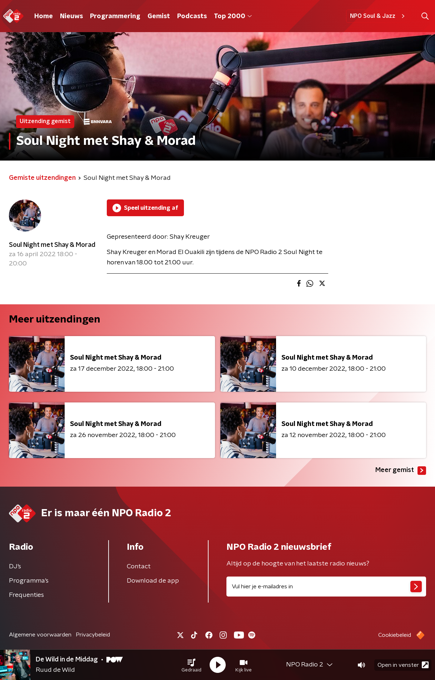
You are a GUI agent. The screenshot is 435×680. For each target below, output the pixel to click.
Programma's (29, 581)
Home (43, 16)
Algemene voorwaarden (40, 635)
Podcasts (192, 16)
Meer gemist (400, 470)
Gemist (159, 16)
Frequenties (26, 595)
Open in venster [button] (403, 664)
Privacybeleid (93, 635)
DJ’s (15, 566)
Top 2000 (233, 16)
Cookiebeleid (394, 635)
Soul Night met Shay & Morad (52, 245)
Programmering (115, 16)
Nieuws (71, 16)
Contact (139, 566)
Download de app (153, 581)
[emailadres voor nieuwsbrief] (326, 587)
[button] (191, 665)
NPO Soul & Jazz (378, 16)
